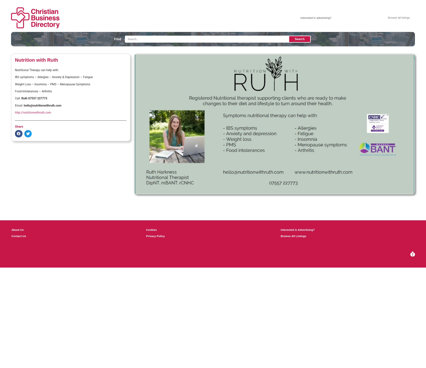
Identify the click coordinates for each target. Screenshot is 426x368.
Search (299, 39)
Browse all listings (399, 17)
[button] (18, 134)
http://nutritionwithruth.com (33, 112)
